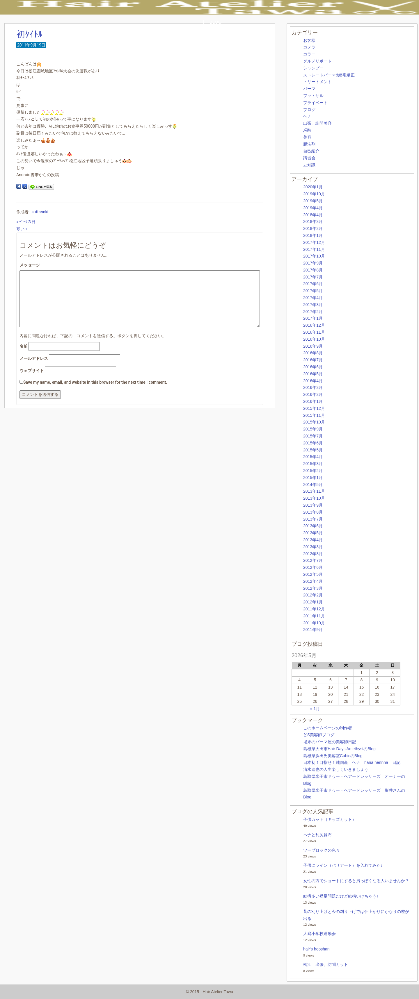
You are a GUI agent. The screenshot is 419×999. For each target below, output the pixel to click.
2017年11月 (314, 249)
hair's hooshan (316, 949)
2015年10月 (314, 422)
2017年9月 (313, 263)
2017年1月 (313, 318)
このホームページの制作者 (327, 727)
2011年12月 (314, 609)
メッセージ (29, 265)
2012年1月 (313, 602)
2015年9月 (313, 429)
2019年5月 (313, 201)
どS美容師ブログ (318, 734)
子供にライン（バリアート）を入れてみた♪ (343, 865)
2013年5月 (313, 532)
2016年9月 (313, 346)
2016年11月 (314, 332)
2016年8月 (313, 353)
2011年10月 (314, 623)
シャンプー (313, 68)
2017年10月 (314, 256)
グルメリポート (317, 61)
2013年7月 (313, 519)
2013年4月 (313, 539)
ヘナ (307, 116)
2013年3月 (313, 546)
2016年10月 (314, 339)
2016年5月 (313, 373)
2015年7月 (313, 436)
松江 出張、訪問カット (325, 964)
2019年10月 (314, 194)
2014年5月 (313, 484)
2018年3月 (313, 221)
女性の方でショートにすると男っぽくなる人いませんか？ (356, 880)
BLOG (216, 21)
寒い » (21, 228)
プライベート (315, 102)
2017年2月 (313, 311)
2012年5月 (313, 574)
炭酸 (307, 130)
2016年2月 (313, 394)
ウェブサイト (31, 370)
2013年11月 (314, 491)
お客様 (309, 40)
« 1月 (315, 708)
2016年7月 (313, 360)
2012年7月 (313, 560)
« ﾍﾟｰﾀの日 (25, 221)
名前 (23, 346)
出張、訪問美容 (317, 123)
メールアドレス (33, 358)
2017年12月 (314, 242)
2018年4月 (313, 214)
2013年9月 (313, 505)
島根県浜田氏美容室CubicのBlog (333, 755)
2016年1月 (313, 401)
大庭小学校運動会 (319, 933)
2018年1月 (313, 235)
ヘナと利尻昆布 (317, 834)
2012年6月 (313, 567)
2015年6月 (313, 443)
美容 (307, 137)
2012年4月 (313, 581)
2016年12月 (314, 325)
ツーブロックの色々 (321, 850)
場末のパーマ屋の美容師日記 (329, 741)
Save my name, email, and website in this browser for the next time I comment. (95, 382)
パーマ (309, 88)
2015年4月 (313, 456)
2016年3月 (313, 387)
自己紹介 (311, 151)
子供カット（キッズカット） (329, 819)
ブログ (309, 109)
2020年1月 (313, 187)
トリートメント (317, 81)
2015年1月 (313, 477)
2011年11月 (314, 616)
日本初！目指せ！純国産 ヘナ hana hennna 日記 (351, 762)
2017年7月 (313, 277)
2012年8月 (313, 553)
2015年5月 (313, 450)
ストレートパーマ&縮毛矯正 (329, 75)
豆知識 (309, 164)
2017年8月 (313, 270)
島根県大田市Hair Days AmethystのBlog (339, 748)
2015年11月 (314, 415)
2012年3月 (313, 588)
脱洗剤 (309, 144)
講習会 (309, 158)
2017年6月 (313, 283)
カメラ (309, 47)
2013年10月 (314, 498)
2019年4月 (313, 207)
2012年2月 (313, 595)
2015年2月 (313, 470)
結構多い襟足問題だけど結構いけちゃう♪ (341, 896)
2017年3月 (313, 304)
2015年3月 (313, 463)
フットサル (313, 95)
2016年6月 (313, 366)
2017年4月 (313, 297)
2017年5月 (313, 290)
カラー (309, 54)
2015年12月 (314, 408)
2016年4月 (313, 380)
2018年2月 (313, 228)
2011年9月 (313, 629)
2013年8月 (313, 512)
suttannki (39, 212)
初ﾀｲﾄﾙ (29, 34)
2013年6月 (313, 525)
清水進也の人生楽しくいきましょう (335, 769)
